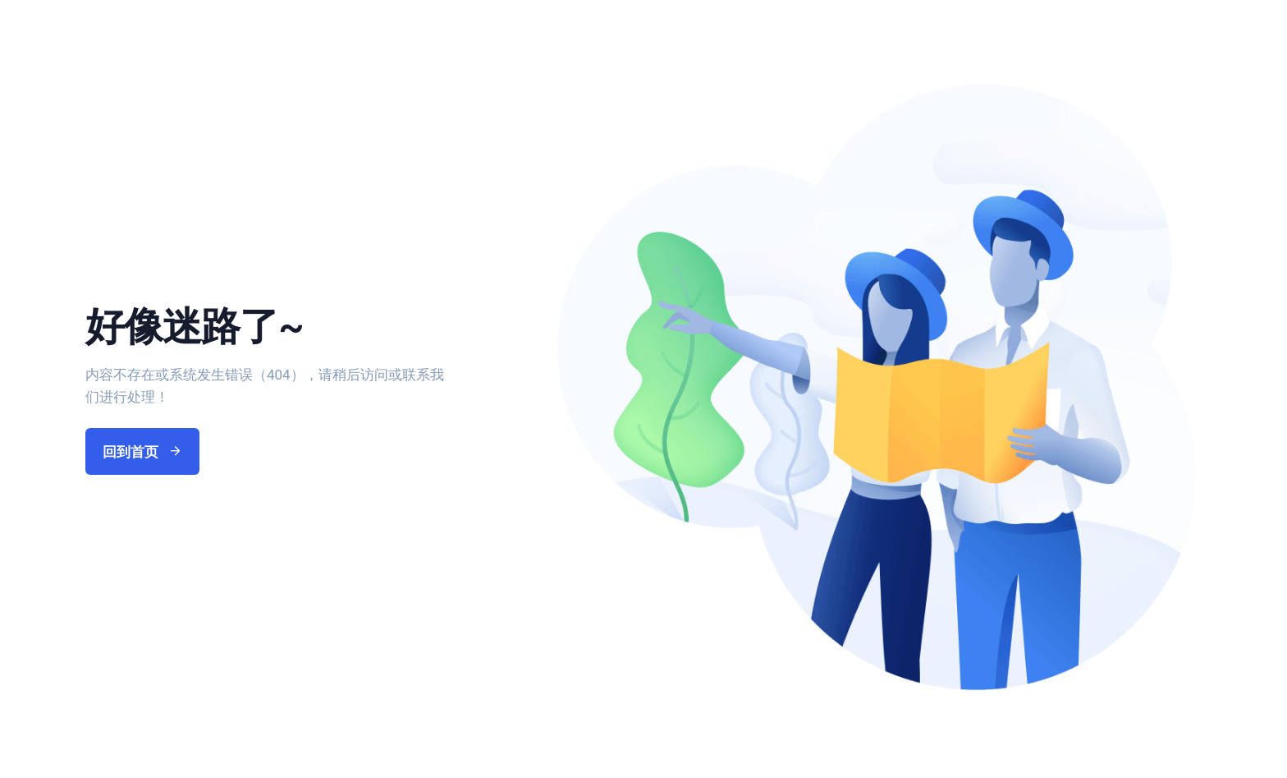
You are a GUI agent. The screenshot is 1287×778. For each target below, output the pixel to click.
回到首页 (142, 452)
